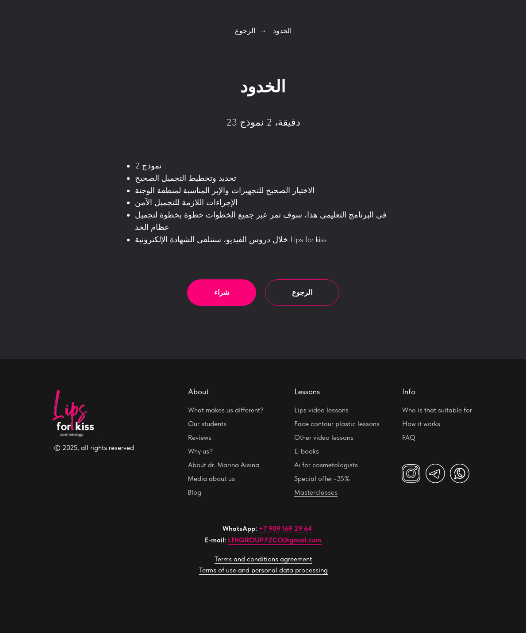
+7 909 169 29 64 (285, 528)
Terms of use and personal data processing (263, 570)
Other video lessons (323, 437)
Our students (207, 423)
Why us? (200, 451)
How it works (421, 423)
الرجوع (245, 31)
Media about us (211, 478)
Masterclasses (316, 492)
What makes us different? (226, 410)
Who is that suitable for (437, 410)
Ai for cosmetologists (326, 465)
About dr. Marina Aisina (223, 465)
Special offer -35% (322, 478)
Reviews (199, 437)
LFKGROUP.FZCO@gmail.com (275, 540)
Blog (194, 492)
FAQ (408, 437)
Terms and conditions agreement (263, 559)
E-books (306, 451)
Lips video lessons (321, 410)
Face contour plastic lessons (337, 423)
